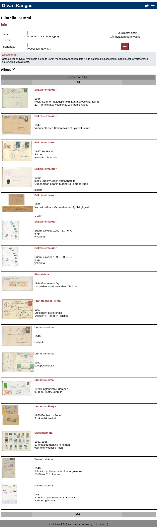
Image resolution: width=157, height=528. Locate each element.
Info (4, 24)
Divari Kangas (17, 5)
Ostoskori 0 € (10, 54)
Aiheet (8, 69)
